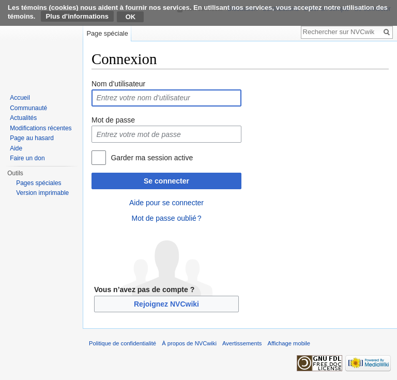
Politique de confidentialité (122, 343)
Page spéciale (107, 33)
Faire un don (27, 158)
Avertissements (242, 343)
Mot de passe (113, 120)
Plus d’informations (77, 16)
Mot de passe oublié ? (166, 218)
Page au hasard (32, 138)
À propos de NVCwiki (189, 343)
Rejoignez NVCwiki (166, 304)
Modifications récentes (40, 128)
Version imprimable (42, 192)
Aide (16, 148)
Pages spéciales (38, 183)
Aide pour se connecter (166, 203)
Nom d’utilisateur (118, 84)
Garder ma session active (152, 158)
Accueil (20, 97)
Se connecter (166, 181)
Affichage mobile (289, 343)
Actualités (23, 117)
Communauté (28, 108)
